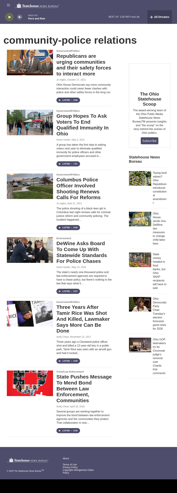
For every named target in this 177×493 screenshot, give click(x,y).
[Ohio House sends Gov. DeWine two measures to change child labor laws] (140, 219)
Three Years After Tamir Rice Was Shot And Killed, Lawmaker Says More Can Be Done (83, 319)
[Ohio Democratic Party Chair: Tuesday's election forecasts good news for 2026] (140, 304)
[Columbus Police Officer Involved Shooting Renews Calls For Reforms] (30, 186)
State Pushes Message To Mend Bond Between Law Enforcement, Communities (84, 388)
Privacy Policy (70, 467)
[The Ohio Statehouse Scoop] (149, 75)
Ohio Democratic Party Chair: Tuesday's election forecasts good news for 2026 (160, 313)
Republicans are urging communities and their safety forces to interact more (83, 64)
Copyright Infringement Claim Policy (78, 471)
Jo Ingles (61, 79)
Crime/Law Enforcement (70, 371)
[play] (9, 17)
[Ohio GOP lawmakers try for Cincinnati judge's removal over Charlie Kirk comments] (140, 345)
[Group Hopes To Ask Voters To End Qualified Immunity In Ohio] (30, 122)
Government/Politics (68, 51)
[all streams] (159, 17)
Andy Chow (62, 336)
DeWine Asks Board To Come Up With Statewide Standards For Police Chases (81, 252)
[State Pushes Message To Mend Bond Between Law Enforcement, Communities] (30, 383)
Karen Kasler (63, 139)
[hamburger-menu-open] (8, 5)
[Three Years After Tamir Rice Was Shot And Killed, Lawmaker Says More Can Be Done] (30, 313)
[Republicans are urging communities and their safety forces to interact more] (30, 62)
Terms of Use (70, 464)
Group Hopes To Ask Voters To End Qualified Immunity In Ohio (82, 124)
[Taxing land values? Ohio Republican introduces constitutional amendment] (140, 178)
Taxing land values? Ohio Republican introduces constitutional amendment (160, 187)
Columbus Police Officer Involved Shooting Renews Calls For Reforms (78, 188)
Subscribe (149, 141)
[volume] (20, 17)
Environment (63, 238)
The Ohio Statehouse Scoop (149, 99)
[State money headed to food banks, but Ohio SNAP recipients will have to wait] (140, 259)
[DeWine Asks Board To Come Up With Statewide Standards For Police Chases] (30, 250)
